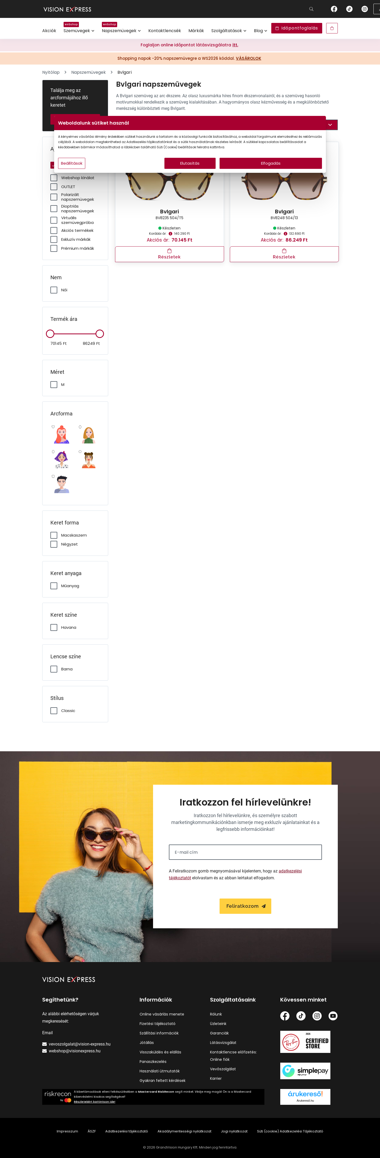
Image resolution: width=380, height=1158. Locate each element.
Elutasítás (190, 173)
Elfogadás (240, 173)
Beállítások (121, 173)
